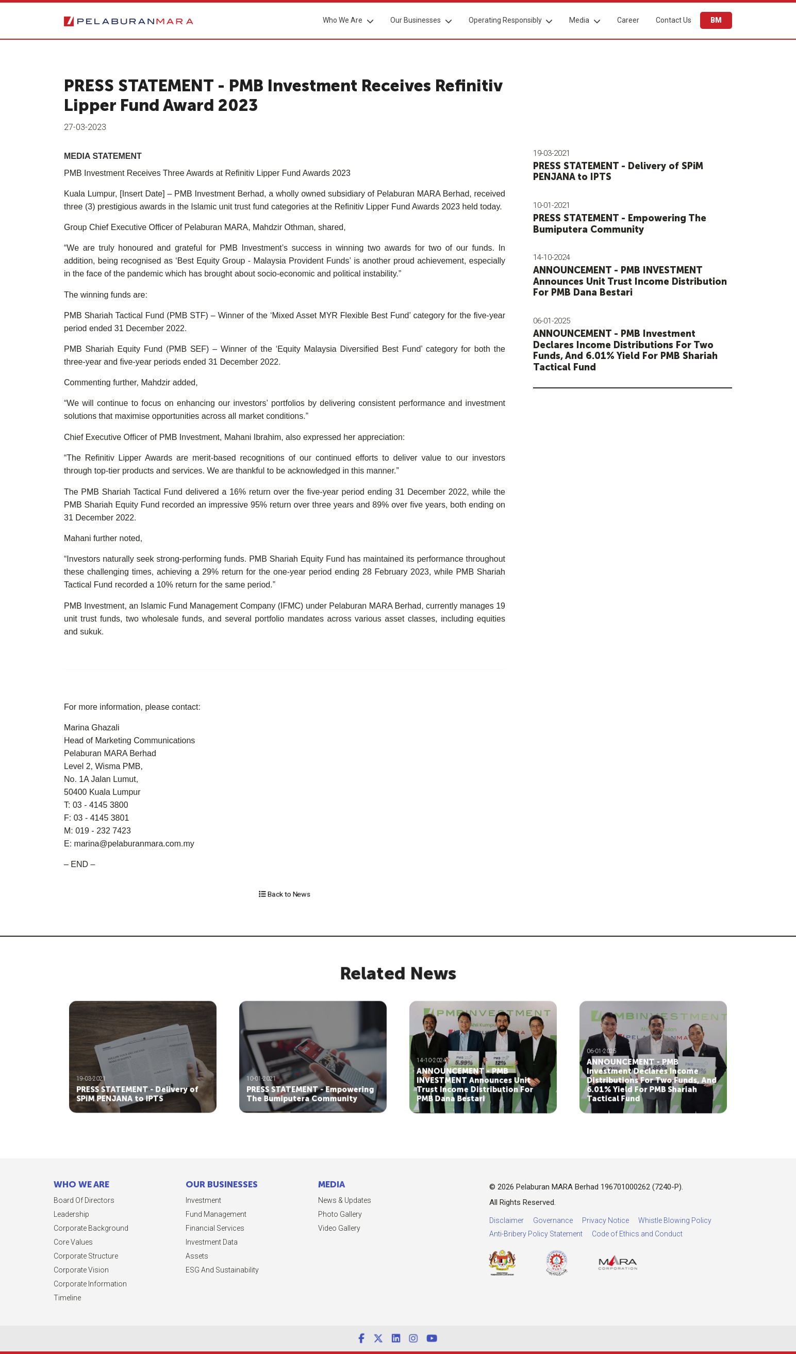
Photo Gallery (298, 1214)
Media (579, 20)
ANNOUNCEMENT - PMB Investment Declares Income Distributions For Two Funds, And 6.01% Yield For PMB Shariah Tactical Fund (635, 350)
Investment (161, 1200)
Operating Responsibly (505, 20)
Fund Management (174, 1214)
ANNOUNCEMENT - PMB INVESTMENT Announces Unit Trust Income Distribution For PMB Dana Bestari (640, 281)
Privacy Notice (718, 1220)
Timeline (25, 1298)
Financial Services (173, 1228)
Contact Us (673, 20)
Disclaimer (619, 1220)
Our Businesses (415, 20)
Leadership (29, 1214)
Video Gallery (297, 1228)
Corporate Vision (39, 1270)
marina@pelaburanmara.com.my (94, 843)
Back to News (284, 894)
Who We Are (342, 20)
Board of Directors (41, 1200)
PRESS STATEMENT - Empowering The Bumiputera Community (629, 224)
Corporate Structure (43, 1256)
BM (716, 20)
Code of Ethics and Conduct (750, 1234)
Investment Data (170, 1242)
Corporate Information (48, 1284)
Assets (155, 1256)
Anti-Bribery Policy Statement (648, 1234)
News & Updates (302, 1200)
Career (628, 20)
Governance (666, 1220)
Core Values (31, 1242)
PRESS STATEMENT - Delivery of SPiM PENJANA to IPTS (628, 171)
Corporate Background (48, 1228)
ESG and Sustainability (180, 1270)
